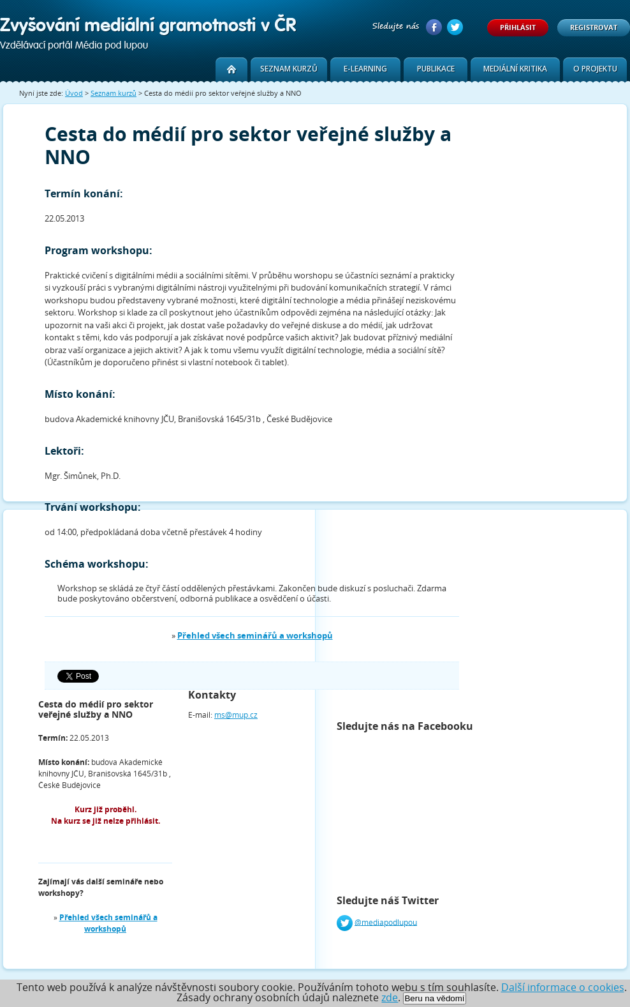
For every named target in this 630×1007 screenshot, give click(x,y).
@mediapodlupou (386, 921)
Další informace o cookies (562, 987)
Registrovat (593, 27)
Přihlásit (518, 27)
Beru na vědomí (434, 998)
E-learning (365, 68)
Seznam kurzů (289, 68)
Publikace (436, 68)
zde (389, 997)
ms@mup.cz (236, 714)
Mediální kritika (515, 68)
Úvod (74, 93)
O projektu (595, 68)
